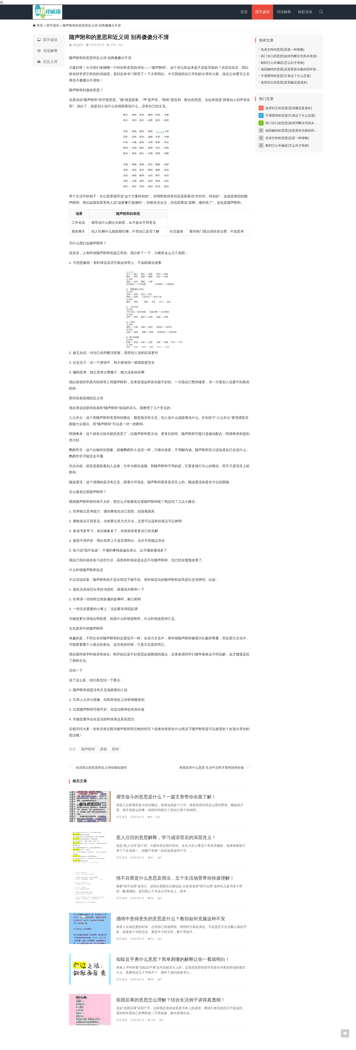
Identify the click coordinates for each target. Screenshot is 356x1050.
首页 (244, 12)
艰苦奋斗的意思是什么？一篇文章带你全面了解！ (166, 796)
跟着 (103, 749)
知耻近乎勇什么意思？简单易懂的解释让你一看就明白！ (173, 959)
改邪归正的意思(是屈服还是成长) (283, 82)
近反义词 (47, 62)
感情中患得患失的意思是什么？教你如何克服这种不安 (170, 918)
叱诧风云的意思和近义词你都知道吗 (101, 767)
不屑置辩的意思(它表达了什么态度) (285, 76)
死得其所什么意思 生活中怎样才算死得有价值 (211, 767)
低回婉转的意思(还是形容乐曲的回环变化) (289, 69)
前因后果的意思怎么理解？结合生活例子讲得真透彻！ (170, 999)
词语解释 (284, 12)
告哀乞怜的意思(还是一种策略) (281, 49)
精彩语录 (305, 12)
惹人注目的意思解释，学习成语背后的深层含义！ (166, 837)
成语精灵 (78, 45)
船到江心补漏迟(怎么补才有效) (281, 62)
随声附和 (88, 749)
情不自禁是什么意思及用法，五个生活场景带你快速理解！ (175, 878)
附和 (115, 749)
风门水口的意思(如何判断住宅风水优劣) (288, 56)
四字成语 (262, 12)
